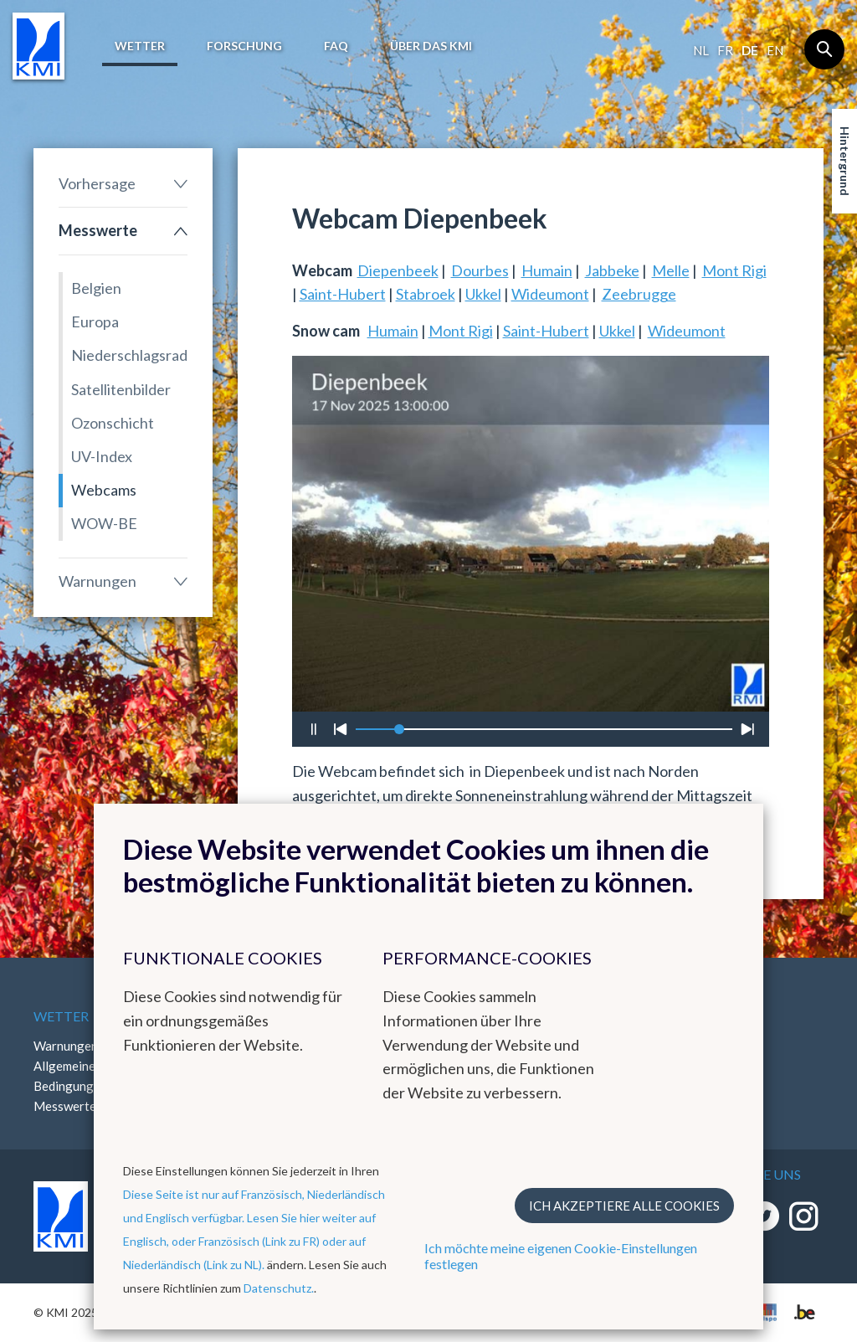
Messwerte (98, 230)
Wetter (140, 46)
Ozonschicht (112, 423)
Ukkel (483, 294)
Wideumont (550, 294)
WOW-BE (104, 523)
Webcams (103, 490)
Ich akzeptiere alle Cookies (624, 1205)
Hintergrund (845, 161)
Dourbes (480, 270)
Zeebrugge (639, 294)
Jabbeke (612, 270)
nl (701, 50)
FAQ (336, 46)
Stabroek (425, 294)
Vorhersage (97, 183)
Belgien (96, 288)
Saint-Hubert (343, 294)
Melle (671, 270)
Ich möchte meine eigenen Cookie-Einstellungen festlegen (560, 1256)
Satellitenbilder (121, 389)
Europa (95, 321)
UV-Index (101, 456)
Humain (546, 270)
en (775, 50)
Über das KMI (431, 46)
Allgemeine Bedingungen (70, 1075)
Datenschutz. (279, 1288)
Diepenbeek (398, 270)
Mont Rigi (734, 270)
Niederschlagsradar (129, 355)
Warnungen (97, 581)
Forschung (244, 46)
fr (725, 50)
